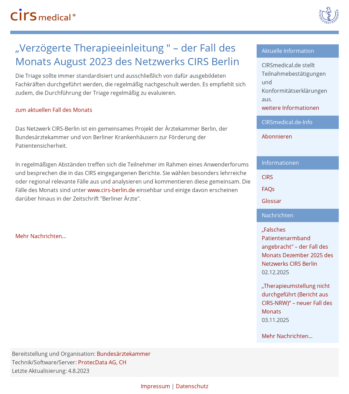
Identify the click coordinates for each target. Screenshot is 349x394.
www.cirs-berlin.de (111, 190)
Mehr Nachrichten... (40, 236)
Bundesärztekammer (124, 353)
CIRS (267, 177)
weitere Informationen (290, 108)
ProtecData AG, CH (102, 362)
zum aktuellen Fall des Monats (53, 110)
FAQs (268, 189)
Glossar (272, 201)
